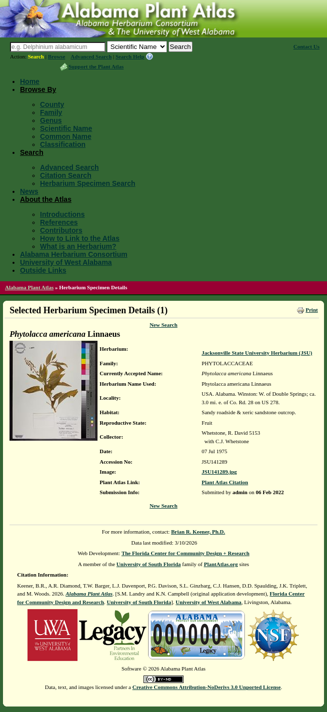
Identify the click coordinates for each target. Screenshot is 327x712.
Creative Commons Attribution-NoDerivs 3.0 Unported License (206, 687)
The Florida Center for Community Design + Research (186, 553)
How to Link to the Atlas (80, 238)
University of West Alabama (66, 262)
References (59, 222)
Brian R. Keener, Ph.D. (198, 532)
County (52, 104)
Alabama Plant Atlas (29, 287)
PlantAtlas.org (221, 564)
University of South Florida (148, 564)
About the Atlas (46, 199)
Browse (57, 56)
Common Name (66, 136)
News (29, 191)
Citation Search (66, 175)
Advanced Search (91, 56)
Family (51, 112)
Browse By (38, 89)
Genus (51, 120)
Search (36, 56)
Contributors (61, 230)
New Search (164, 325)
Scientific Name (66, 128)
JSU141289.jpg (219, 472)
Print (312, 310)
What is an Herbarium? (78, 246)
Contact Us (307, 46)
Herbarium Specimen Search (88, 183)
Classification (63, 144)
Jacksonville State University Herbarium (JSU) (257, 353)
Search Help (130, 56)
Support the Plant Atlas (96, 66)
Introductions (62, 214)
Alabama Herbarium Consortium (74, 254)
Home (30, 81)
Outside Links (43, 270)
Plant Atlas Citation (225, 482)
